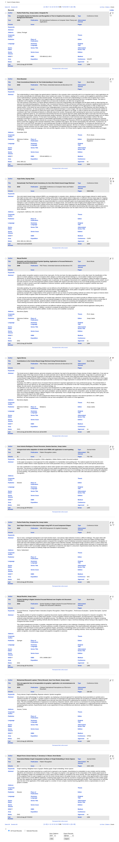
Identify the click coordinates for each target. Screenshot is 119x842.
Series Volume (10, 53)
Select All (7, 7)
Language (11, 43)
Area (9, 59)
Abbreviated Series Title (82, 48)
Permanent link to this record (60, 68)
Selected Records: (32, 831)
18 (64, 7)
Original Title (80, 44)
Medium (80, 56)
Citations (107, 7)
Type (79, 16)
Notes (10, 62)
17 (62, 7)
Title (9, 16)
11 (50, 7)
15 (58, 7)
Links (112, 10)
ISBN (32, 56)
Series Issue (35, 52)
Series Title (34, 48)
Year (9, 20)
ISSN (9, 56)
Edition (80, 52)
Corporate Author (11, 36)
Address (10, 32)
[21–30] (73, 7)
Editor (80, 39)
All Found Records (16, 831)
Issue (32, 24)
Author (10, 13)
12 (52, 7)
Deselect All (14, 7)
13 (54, 7)
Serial (80, 64)
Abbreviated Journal (82, 21)
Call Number (10, 65)
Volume (10, 24)
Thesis (80, 35)
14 (56, 7)
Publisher (11, 39)
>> (69, 7)
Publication (34, 20)
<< (48, 7)
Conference (81, 59)
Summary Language (34, 44)
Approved (81, 62)
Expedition (34, 59)
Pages (80, 24)
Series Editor (10, 48)
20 (67, 7)
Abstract (10, 30)
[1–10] (46, 7)
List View (102, 7)
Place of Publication (34, 40)
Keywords (11, 27)
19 (66, 7)
